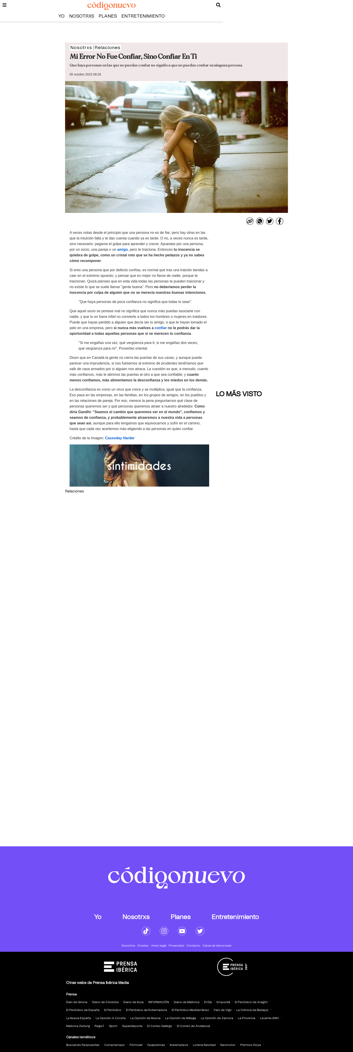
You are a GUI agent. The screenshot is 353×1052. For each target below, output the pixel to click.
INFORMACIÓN (158, 1002)
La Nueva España (78, 1018)
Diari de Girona (76, 1002)
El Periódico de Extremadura (146, 1010)
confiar (161, 328)
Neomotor (227, 1045)
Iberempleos (179, 1045)
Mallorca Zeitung (78, 1026)
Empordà (223, 1002)
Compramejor (114, 1045)
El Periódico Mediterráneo (190, 1010)
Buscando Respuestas (83, 1045)
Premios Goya (250, 1045)
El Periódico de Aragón (251, 1002)
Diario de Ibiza (133, 1002)
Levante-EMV (269, 1018)
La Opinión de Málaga (180, 1018)
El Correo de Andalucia (193, 1026)
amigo (122, 249)
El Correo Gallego (159, 1026)
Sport (113, 1026)
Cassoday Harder (120, 438)
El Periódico (112, 1010)
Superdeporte (132, 1026)
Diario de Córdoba (105, 1002)
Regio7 (99, 1026)
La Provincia (246, 1018)
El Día (208, 1002)
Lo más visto (239, 394)
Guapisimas (156, 1045)
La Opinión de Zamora (217, 1018)
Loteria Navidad (204, 1045)
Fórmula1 (136, 1045)
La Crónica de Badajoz (252, 1010)
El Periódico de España (83, 1010)
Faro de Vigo (223, 1010)
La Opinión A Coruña (111, 1018)
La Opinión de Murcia (145, 1018)
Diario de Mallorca (186, 1002)
